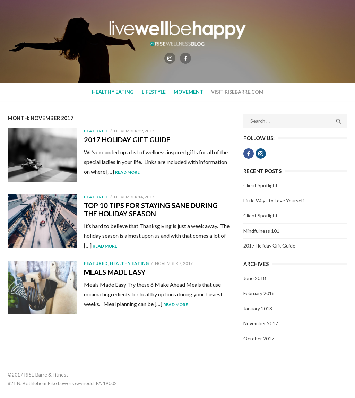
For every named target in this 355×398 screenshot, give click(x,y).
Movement (188, 92)
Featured (96, 130)
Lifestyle (154, 92)
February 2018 (259, 293)
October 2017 (258, 338)
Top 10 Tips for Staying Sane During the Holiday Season (151, 210)
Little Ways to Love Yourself (273, 201)
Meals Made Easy (115, 273)
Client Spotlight (260, 185)
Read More (127, 172)
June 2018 (254, 278)
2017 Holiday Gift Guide (127, 140)
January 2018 (257, 308)
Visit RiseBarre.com (237, 92)
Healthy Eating (113, 92)
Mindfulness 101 (261, 231)
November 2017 (260, 323)
